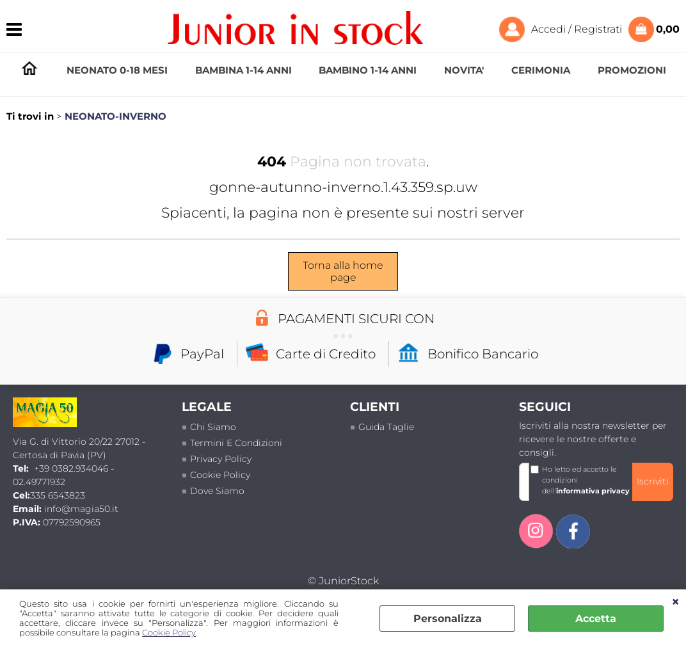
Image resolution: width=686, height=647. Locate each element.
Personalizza (447, 618)
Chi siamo (213, 427)
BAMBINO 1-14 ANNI (368, 70)
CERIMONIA (540, 70)
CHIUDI (675, 602)
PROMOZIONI (632, 70)
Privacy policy (220, 459)
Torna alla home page (343, 271)
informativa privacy (593, 490)
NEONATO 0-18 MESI (117, 70)
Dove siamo (217, 491)
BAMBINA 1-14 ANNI (243, 70)
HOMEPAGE (29, 71)
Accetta (595, 618)
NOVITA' (464, 70)
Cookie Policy (169, 632)
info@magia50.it (81, 509)
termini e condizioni (236, 443)
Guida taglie (386, 427)
